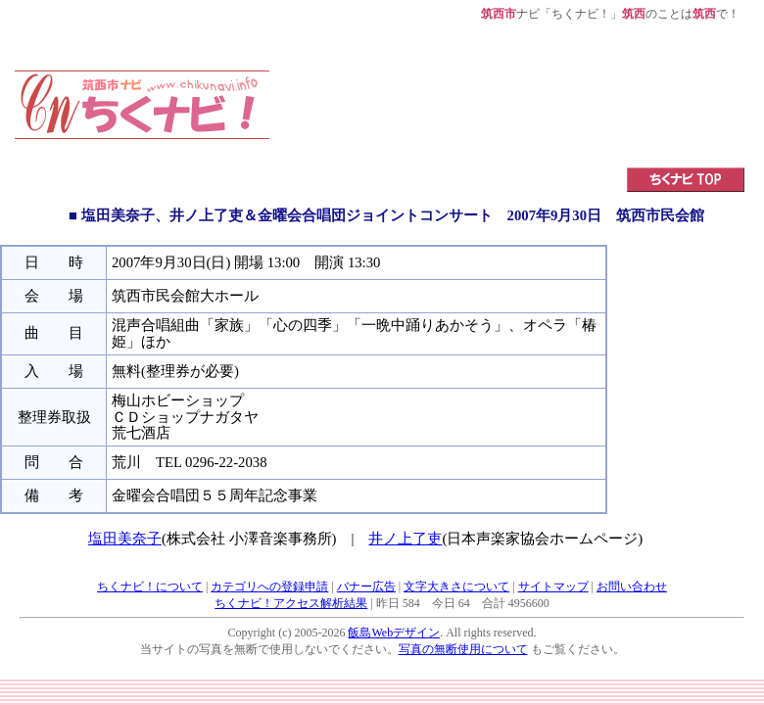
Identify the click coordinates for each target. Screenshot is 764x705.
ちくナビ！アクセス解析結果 (291, 603)
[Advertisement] (364, 83)
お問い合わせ (632, 586)
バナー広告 (366, 586)
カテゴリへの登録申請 (269, 586)
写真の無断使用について (463, 649)
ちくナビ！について (150, 586)
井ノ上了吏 (405, 538)
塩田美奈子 (125, 538)
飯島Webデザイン (394, 632)
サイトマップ (553, 586)
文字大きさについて (456, 586)
